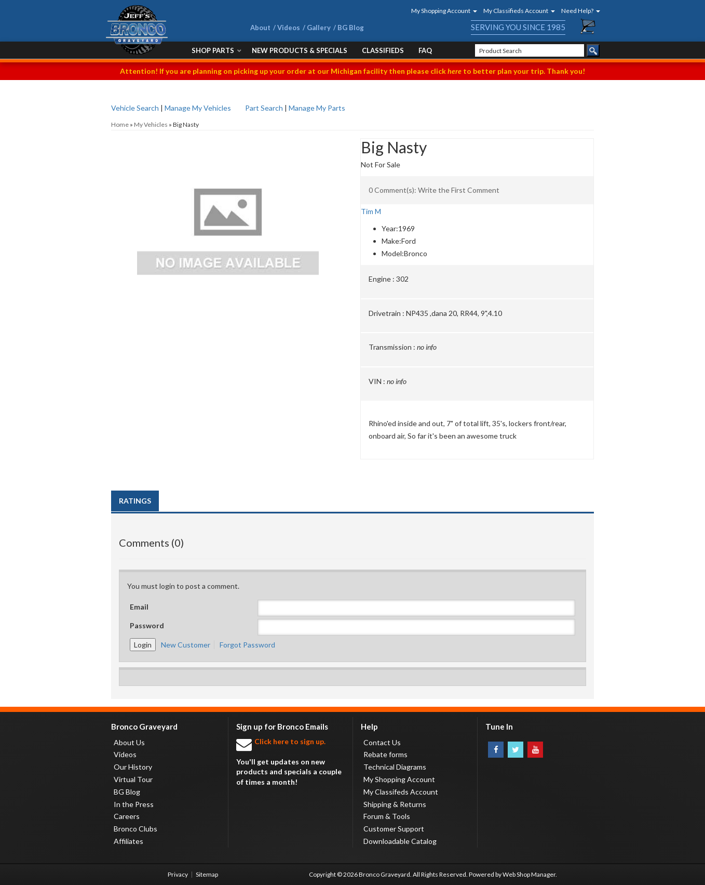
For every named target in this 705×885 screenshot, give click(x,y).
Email (139, 606)
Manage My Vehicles (198, 107)
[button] (441, 11)
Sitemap (207, 874)
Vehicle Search (135, 107)
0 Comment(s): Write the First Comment (434, 190)
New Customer (185, 644)
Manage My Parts (317, 107)
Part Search (264, 107)
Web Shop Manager (529, 874)
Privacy (178, 874)
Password (147, 625)
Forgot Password (247, 644)
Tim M (371, 211)
